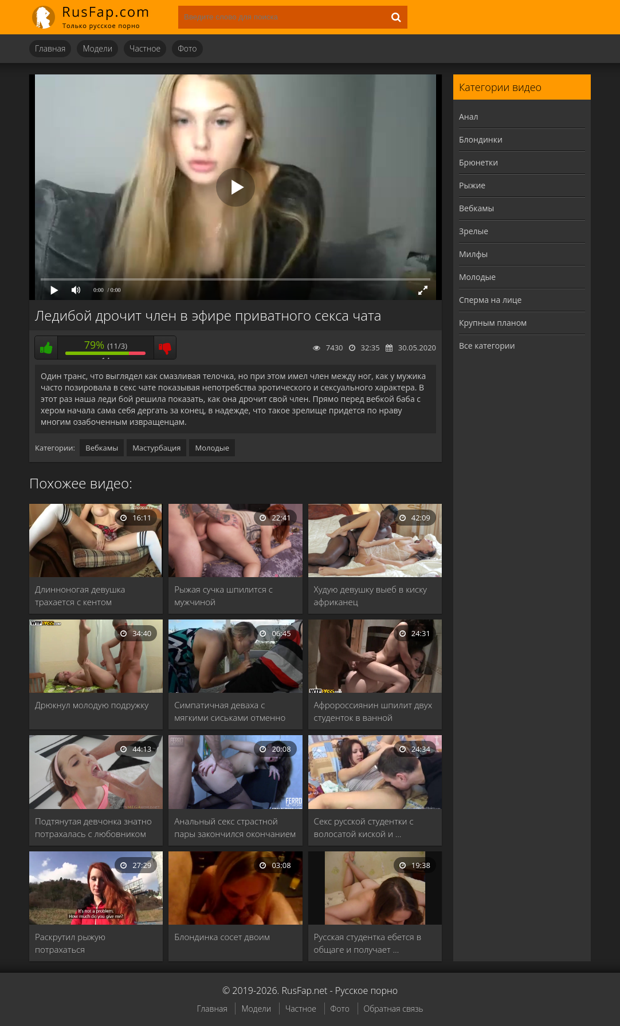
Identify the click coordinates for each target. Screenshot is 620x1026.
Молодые (212, 448)
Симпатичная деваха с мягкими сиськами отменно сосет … (229, 711)
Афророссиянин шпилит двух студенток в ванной (373, 711)
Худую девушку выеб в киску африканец (370, 595)
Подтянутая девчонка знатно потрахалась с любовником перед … (93, 827)
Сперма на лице (490, 299)
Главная (50, 48)
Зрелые (473, 231)
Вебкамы (101, 448)
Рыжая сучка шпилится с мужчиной (223, 595)
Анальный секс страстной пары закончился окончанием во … (235, 827)
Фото (187, 48)
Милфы (473, 253)
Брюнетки (478, 162)
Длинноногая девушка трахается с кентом (80, 595)
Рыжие (472, 185)
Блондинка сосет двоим (222, 936)
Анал (468, 116)
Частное (145, 48)
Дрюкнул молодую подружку (91, 705)
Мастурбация (156, 448)
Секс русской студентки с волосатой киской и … (364, 827)
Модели (97, 48)
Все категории (487, 345)
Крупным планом (493, 322)
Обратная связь (393, 1008)
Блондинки (481, 139)
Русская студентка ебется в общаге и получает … (368, 943)
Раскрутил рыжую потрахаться (70, 943)
